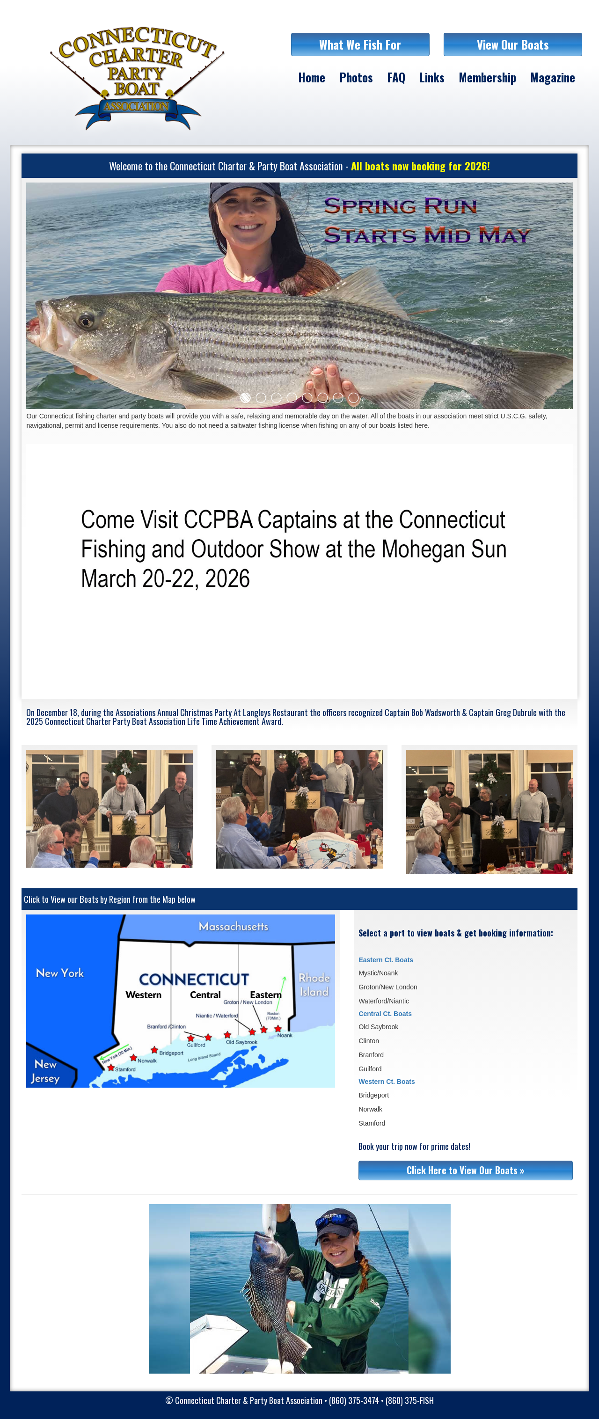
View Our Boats (513, 44)
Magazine (552, 77)
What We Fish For (360, 44)
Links (432, 77)
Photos (356, 77)
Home (311, 77)
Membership (487, 77)
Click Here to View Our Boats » (466, 1170)
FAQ (396, 77)
